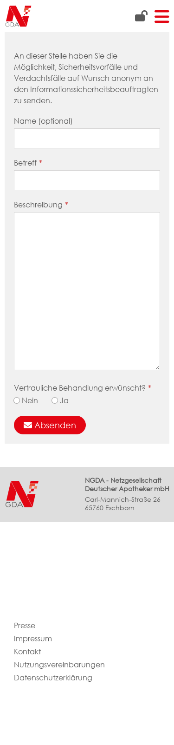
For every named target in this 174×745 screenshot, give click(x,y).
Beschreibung (41, 205)
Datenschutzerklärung (53, 677)
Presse (24, 625)
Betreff (28, 163)
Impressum (33, 638)
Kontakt (27, 651)
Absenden (50, 425)
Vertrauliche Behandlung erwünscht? (82, 388)
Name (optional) (43, 121)
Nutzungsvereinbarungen (59, 664)
